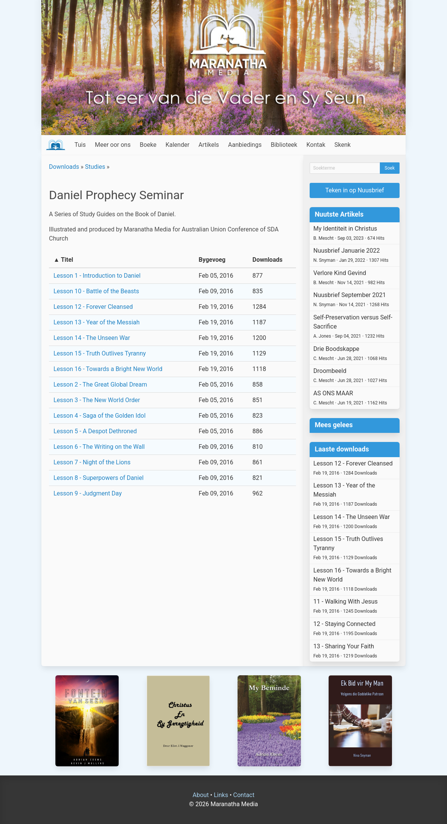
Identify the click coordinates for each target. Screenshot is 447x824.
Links (221, 795)
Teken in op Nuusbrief (354, 190)
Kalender (177, 144)
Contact (244, 795)
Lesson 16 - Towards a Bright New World (108, 369)
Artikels (208, 144)
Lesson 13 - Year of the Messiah (97, 322)
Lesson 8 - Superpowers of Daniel (98, 477)
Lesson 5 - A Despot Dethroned (95, 431)
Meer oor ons (113, 144)
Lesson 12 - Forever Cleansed (93, 306)
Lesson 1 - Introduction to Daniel (97, 275)
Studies (95, 166)
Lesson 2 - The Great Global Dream (100, 384)
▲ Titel (63, 259)
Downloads (64, 166)
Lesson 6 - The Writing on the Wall (99, 446)
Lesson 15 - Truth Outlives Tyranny (100, 353)
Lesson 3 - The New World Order (97, 400)
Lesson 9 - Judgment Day (88, 493)
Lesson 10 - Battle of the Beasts (96, 291)
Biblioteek (284, 144)
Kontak (315, 144)
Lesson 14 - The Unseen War (92, 337)
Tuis (80, 144)
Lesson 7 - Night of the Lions (92, 462)
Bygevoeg (212, 259)
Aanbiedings (244, 144)
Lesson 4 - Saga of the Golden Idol (100, 415)
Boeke (148, 144)
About (201, 795)
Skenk (342, 144)
